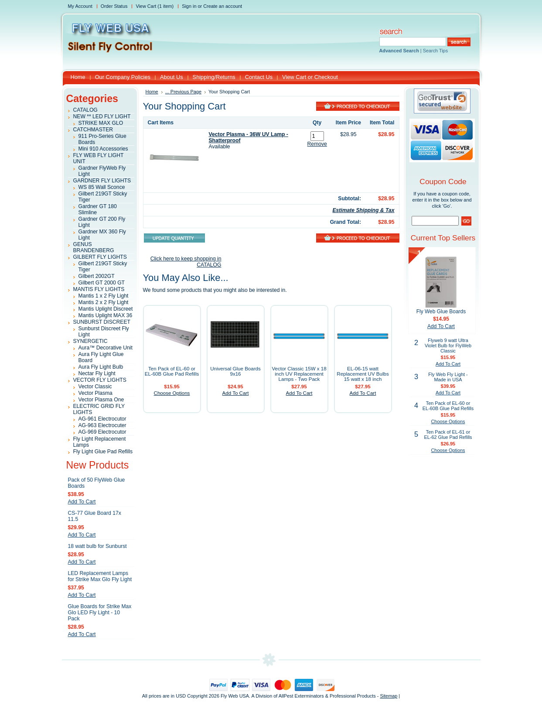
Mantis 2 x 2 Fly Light (103, 302)
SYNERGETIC (90, 341)
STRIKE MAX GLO (100, 123)
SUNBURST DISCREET (102, 322)
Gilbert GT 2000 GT (101, 283)
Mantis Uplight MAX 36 (105, 315)
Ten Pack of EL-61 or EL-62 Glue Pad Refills (448, 434)
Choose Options (172, 393)
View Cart (155, 6)
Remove (317, 144)
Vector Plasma (95, 393)
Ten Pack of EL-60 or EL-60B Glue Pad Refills (172, 371)
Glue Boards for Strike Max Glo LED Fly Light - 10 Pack (100, 612)
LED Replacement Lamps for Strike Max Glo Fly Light (100, 576)
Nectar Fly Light (97, 373)
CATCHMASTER (93, 130)
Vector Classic (95, 386)
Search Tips (435, 50)
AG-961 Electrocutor (102, 419)
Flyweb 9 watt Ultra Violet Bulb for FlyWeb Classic (448, 345)
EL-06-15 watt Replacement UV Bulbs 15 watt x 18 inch (363, 374)
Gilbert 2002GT (96, 276)
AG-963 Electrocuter (102, 425)
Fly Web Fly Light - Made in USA (447, 377)
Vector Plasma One (101, 400)
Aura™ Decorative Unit (105, 348)
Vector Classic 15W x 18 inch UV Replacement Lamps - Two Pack (299, 374)
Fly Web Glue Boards (441, 311)
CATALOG (85, 110)
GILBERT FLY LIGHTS (100, 257)
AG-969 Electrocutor (102, 432)
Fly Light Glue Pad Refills (103, 451)
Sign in (189, 6)
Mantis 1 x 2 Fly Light (103, 296)
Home (152, 91)
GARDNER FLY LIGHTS (102, 181)
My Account (80, 6)
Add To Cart (82, 502)
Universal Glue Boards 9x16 (235, 371)
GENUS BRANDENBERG (93, 247)
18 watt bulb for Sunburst (97, 546)
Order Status (114, 6)
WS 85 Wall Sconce (101, 187)
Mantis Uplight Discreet (105, 309)
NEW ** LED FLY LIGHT (102, 116)
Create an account (222, 6)
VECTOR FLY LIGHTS (99, 380)
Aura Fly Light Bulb (100, 367)
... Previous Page (183, 91)
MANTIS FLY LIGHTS (99, 289)
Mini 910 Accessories (103, 149)
